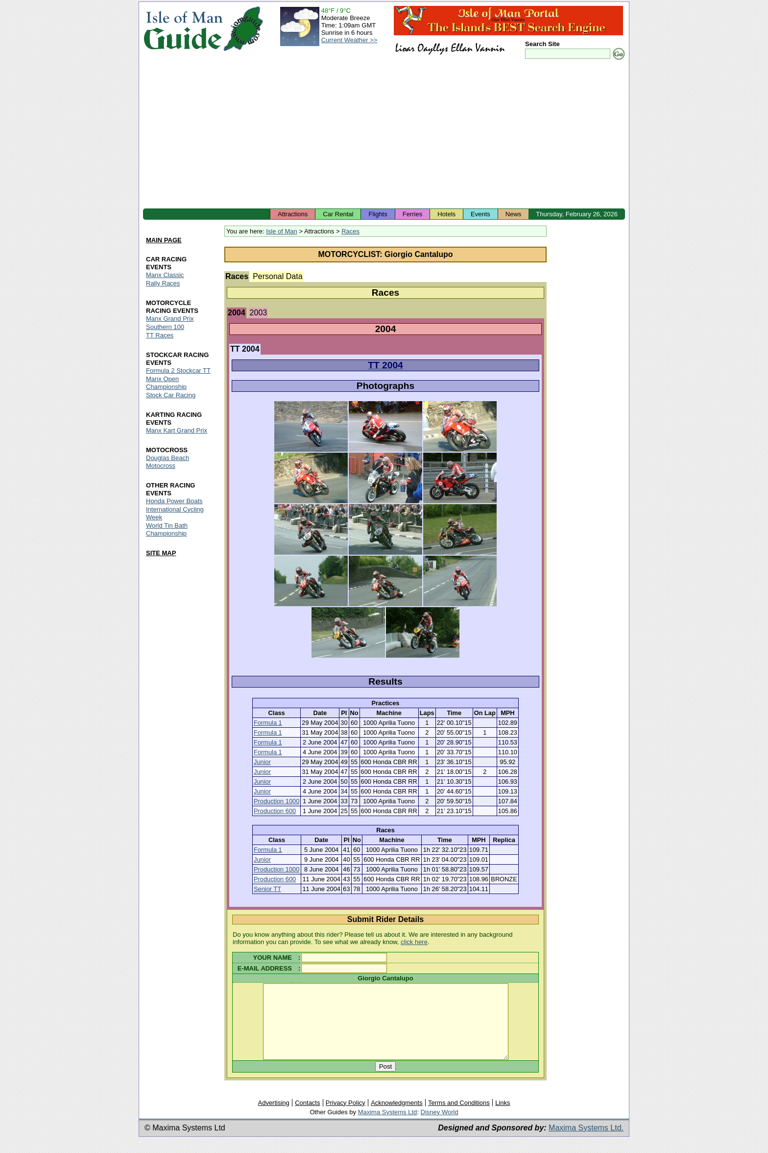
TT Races (159, 335)
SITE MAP (161, 553)
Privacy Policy (345, 1117)
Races (350, 231)
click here (414, 942)
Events (480, 214)
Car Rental (338, 214)
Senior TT (267, 889)
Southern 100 (165, 327)
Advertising (273, 1117)
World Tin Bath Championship (167, 529)
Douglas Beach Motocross (167, 461)
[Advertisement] (384, 135)
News (513, 214)
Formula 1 (268, 722)
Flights (377, 214)
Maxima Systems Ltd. (586, 1142)
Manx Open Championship (166, 382)
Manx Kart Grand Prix (176, 430)
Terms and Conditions (459, 1117)
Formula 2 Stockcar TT (178, 370)
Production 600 (275, 811)
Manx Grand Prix (170, 318)
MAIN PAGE (164, 240)
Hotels (446, 214)
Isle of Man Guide (183, 28)
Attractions (293, 214)
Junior (262, 762)
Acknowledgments (397, 1117)
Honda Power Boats (174, 501)
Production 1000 (276, 801)
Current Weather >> (349, 40)
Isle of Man (281, 231)
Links (502, 1117)
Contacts (307, 1117)
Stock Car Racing (170, 395)
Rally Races (163, 283)
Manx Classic (165, 275)
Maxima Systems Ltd (387, 1126)
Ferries (412, 214)
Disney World (439, 1126)
